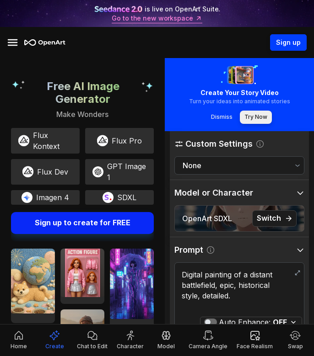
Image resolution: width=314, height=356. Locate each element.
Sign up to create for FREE (82, 223)
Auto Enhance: (253, 322)
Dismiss (221, 117)
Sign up (288, 42)
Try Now (256, 117)
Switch (274, 218)
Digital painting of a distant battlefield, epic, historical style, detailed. (239, 291)
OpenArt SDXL (207, 218)
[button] (239, 143)
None (192, 165)
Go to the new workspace (157, 18)
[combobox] (239, 166)
